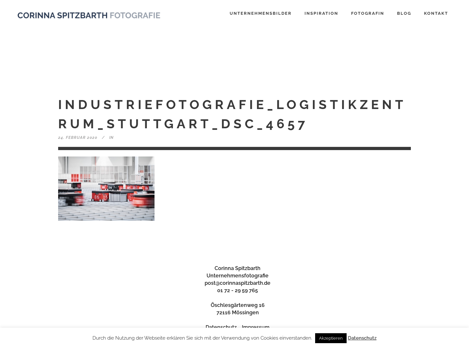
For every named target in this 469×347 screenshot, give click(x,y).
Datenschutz (221, 327)
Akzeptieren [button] (331, 338)
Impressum (256, 327)
